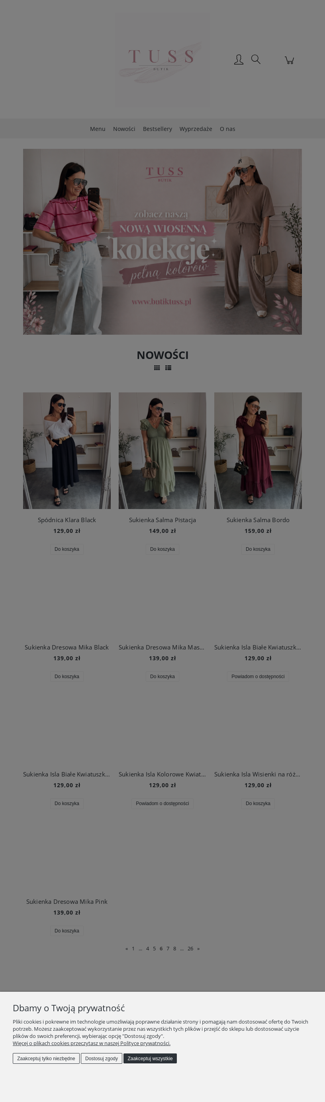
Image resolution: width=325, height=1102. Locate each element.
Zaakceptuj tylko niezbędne (46, 1058)
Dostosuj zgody (101, 1058)
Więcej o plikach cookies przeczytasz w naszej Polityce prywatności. (91, 1043)
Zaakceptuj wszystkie (149, 1058)
